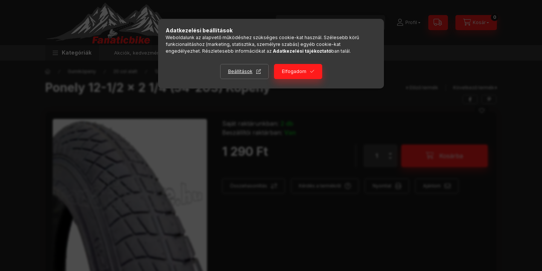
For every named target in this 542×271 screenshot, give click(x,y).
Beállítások (240, 71)
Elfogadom (294, 71)
